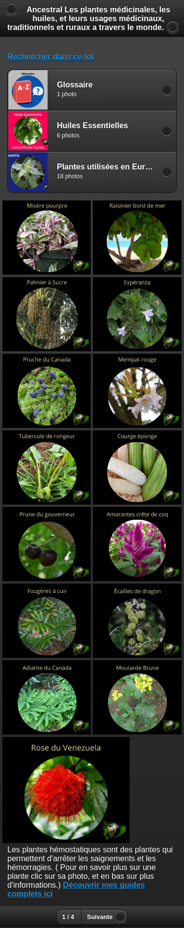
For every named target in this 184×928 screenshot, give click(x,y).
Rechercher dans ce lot (50, 57)
